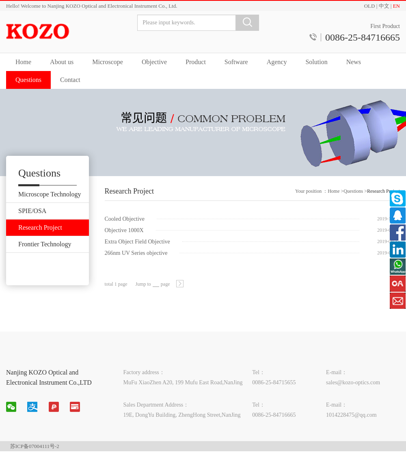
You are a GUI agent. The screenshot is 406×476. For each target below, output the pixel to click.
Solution (316, 61)
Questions (28, 79)
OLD (369, 6)
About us (61, 61)
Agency (277, 61)
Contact (70, 79)
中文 (384, 6)
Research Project (383, 198)
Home (23, 61)
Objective (154, 61)
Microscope (107, 61)
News (353, 61)
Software (236, 61)
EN (396, 6)
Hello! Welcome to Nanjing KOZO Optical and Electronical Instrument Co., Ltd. (91, 6)
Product (196, 61)
